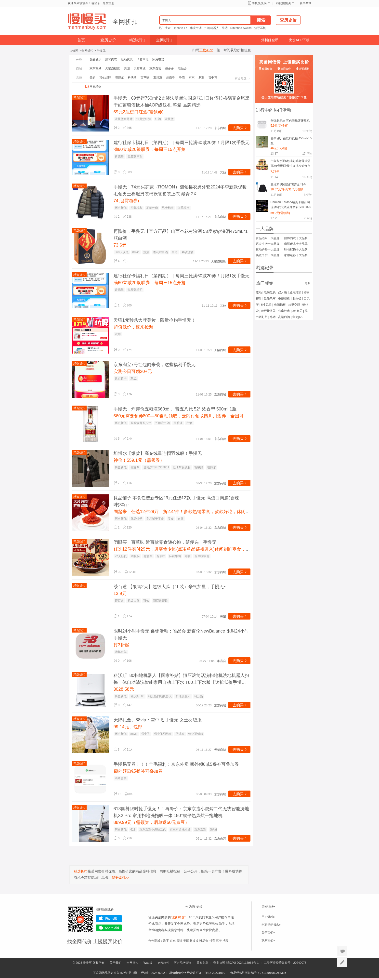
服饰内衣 (111, 59)
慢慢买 (87, 963)
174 (127, 350)
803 (127, 172)
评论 (307, 131)
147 (127, 705)
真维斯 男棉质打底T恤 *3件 (288, 184)
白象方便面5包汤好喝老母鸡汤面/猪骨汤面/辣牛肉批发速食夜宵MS (291, 164)
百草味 (145, 77)
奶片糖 (282, 292)
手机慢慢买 (259, 3)
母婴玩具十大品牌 (296, 244)
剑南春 (170, 77)
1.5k (127, 616)
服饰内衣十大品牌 (296, 238)
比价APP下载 (299, 40)
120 (127, 527)
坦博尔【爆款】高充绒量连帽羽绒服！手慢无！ (160, 453)
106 (127, 660)
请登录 (95, 3)
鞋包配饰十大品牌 (296, 249)
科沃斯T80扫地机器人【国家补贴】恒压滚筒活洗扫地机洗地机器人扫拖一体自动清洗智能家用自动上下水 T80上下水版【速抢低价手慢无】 (181, 679)
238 (127, 216)
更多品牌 (242, 78)
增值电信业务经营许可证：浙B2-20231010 (197, 973)
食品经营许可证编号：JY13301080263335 (258, 973)
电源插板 (280, 304)
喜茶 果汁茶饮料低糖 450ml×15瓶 (291, 141)
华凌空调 (196, 28)
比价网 (73, 50)
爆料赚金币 (269, 40)
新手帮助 (306, 3)
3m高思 (297, 311)
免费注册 (108, 3)
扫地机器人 (211, 28)
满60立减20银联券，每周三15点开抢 (150, 149)
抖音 (212, 940)
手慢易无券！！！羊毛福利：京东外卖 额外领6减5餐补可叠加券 (176, 764)
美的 (92, 77)
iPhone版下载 (109, 918)
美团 (127, 68)
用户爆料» (268, 917)
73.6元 (120, 245)
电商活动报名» (271, 924)
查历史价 (108, 40)
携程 (225, 940)
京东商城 (95, 68)
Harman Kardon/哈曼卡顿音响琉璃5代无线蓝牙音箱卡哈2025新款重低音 (291, 205)
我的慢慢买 (283, 3)
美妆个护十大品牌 (267, 255)
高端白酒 (284, 317)
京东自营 (155, 68)
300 (127, 305)
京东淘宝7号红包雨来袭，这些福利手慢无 (155, 364)
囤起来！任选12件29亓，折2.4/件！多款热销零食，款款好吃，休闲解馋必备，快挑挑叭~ (201, 511)
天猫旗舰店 (112, 68)
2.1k (127, 749)
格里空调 (294, 304)
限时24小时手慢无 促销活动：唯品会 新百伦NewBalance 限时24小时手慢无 (181, 634)
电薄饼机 (284, 298)
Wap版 (148, 963)
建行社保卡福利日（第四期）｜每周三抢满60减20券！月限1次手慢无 (181, 142)
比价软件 (163, 963)
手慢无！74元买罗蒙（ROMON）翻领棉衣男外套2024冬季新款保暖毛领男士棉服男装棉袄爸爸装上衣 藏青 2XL (180, 190)
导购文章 (202, 963)
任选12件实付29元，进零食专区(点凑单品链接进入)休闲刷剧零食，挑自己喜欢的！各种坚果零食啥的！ (215, 549)
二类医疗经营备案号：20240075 (285, 963)
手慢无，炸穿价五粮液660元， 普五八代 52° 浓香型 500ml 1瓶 (175, 409)
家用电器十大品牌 (296, 255)
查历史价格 (201, 923)
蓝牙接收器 (268, 311)
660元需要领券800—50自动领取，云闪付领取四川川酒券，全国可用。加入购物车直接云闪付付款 (209, 415)
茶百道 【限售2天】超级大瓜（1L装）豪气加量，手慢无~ (170, 586)
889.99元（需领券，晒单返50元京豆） (151, 822)
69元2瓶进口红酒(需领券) (139, 111)
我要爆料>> (120, 878)
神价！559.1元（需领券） (139, 460)
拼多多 (169, 68)
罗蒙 (201, 77)
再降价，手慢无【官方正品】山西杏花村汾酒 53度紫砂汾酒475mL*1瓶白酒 (181, 235)
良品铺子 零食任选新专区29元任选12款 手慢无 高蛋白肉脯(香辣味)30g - (176, 501)
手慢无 (101, 50)
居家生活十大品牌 (267, 244)
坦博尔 (119, 77)
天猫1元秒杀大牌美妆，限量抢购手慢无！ (155, 320)
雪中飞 (212, 77)
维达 (225, 28)
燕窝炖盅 (284, 311)
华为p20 (297, 317)
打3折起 (121, 644)
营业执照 (219, 963)
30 (117, 572)
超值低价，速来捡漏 (133, 327)
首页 (81, 40)
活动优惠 (127, 59)
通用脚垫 (295, 292)
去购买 (240, 128)
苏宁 (219, 940)
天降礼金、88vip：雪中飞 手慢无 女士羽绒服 (158, 719)
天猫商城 (139, 68)
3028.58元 (124, 689)
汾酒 (182, 77)
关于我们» (268, 932)
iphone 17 (180, 28)
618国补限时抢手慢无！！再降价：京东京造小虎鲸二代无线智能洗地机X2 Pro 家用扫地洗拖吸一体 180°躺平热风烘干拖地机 (181, 812)
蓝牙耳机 (260, 28)
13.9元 (120, 593)
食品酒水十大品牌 (267, 238)
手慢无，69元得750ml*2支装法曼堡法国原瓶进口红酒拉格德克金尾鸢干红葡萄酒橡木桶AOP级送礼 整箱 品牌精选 (181, 101)
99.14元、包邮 (128, 726)
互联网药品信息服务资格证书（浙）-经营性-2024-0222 (129, 973)
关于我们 (115, 963)
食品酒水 (95, 59)
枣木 (273, 317)
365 (127, 128)
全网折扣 (125, 21)
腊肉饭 (296, 298)
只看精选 (95, 86)
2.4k (127, 438)
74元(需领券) (126, 200)
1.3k (127, 394)
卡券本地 (142, 59)
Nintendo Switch (241, 28)
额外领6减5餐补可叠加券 (138, 771)
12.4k (129, 572)
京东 (192, 77)
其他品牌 (105, 77)
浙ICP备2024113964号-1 (242, 963)
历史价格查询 (182, 963)
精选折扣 (137, 40)
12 (117, 794)
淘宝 (166, 940)
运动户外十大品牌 (267, 249)
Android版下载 (109, 928)
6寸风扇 (266, 304)
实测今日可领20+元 (133, 371)
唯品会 (182, 68)
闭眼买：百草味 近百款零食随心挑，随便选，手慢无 (165, 542)
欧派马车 (270, 298)
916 (127, 838)
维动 (259, 292)
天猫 (179, 940)
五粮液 (157, 77)
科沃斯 (132, 77)
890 (128, 794)
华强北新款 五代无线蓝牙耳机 (290, 120)
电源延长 (270, 292)
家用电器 (158, 59)
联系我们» (268, 940)
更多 (307, 283)
